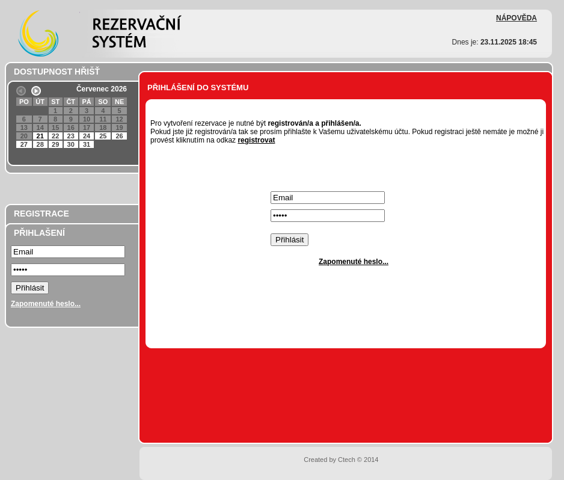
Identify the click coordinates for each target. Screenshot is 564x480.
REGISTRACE (41, 213)
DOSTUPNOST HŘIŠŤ (57, 71)
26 (119, 136)
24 (86, 136)
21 (40, 136)
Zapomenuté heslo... (46, 304)
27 (24, 144)
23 (71, 136)
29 (55, 144)
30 (71, 144)
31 (86, 144)
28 (40, 144)
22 (55, 136)
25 (102, 136)
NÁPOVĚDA (516, 18)
